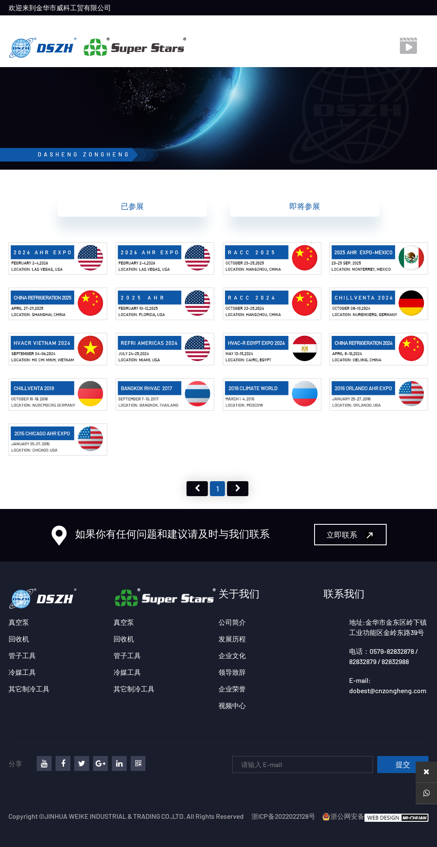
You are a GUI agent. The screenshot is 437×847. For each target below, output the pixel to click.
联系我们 (219, 23)
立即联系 (350, 535)
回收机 (19, 639)
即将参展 (304, 206)
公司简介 (232, 622)
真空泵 (19, 622)
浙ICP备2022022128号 (283, 816)
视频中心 (257, 23)
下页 (237, 488)
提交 (403, 765)
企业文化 (232, 655)
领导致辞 (232, 672)
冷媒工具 (22, 672)
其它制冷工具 (29, 689)
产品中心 (157, 23)
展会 (188, 23)
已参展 (132, 206)
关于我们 (119, 23)
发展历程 (232, 639)
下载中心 (295, 23)
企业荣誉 (232, 689)
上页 (197, 488)
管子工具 (22, 655)
